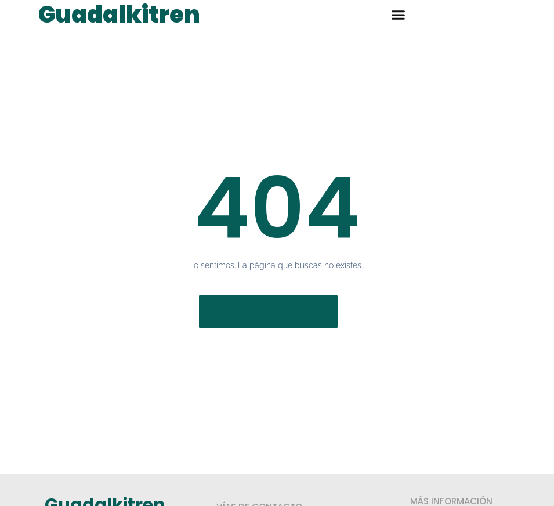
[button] (399, 14)
